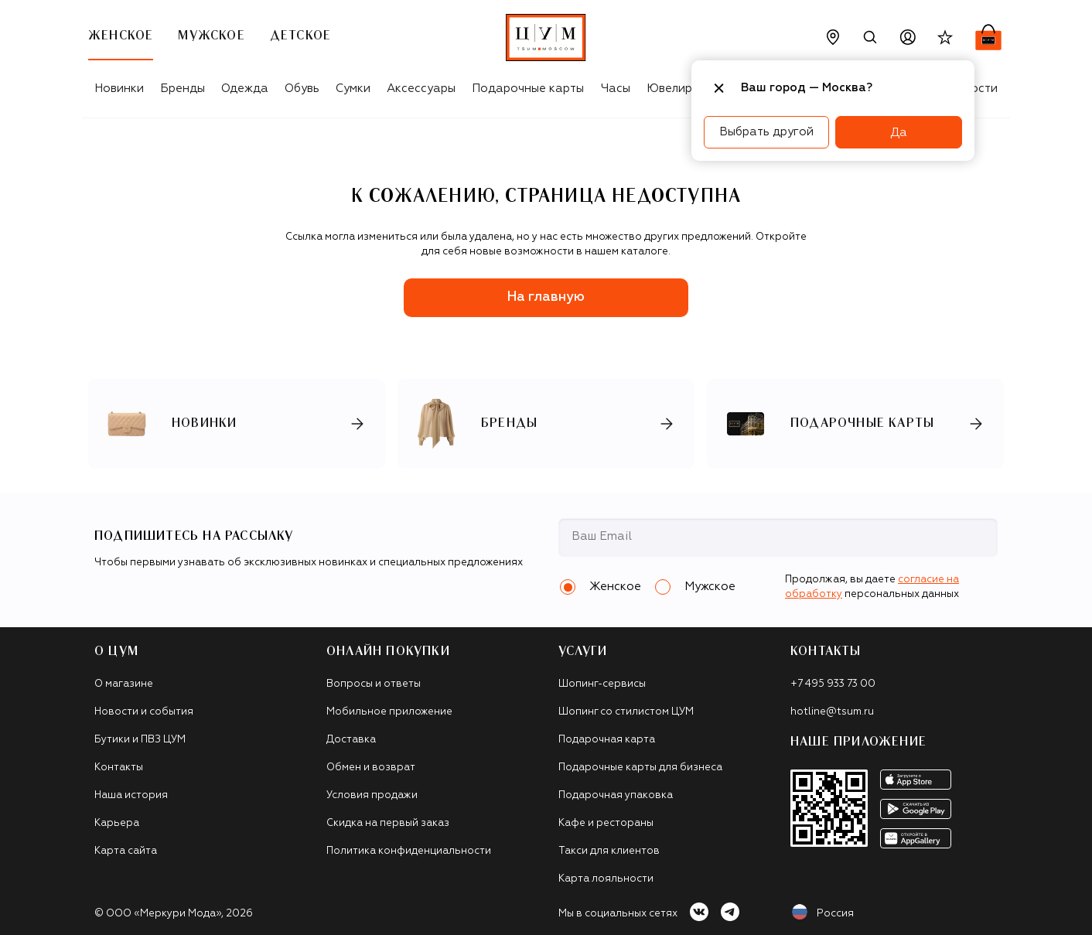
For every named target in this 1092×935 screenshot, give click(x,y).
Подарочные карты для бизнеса (640, 768)
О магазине (123, 684)
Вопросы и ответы (373, 684)
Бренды (182, 88)
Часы (615, 88)
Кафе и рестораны (605, 823)
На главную (546, 297)
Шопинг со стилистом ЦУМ (626, 712)
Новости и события (143, 712)
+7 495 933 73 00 (832, 684)
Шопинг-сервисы (602, 684)
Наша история (131, 795)
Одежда (244, 88)
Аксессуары (421, 88)
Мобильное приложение (389, 712)
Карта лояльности (605, 879)
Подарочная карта (606, 740)
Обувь (302, 88)
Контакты (118, 768)
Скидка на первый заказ (387, 823)
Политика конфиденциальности (408, 851)
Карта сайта (125, 851)
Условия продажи (372, 795)
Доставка (351, 740)
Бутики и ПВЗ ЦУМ (140, 740)
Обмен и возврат (370, 768)
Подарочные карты (528, 88)
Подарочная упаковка (615, 795)
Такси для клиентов (609, 851)
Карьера (116, 823)
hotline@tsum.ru (832, 712)
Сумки (353, 88)
